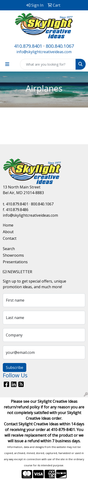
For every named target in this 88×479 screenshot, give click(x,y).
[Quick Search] (48, 64)
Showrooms (13, 255)
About (8, 231)
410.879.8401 (28, 46)
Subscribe (14, 367)
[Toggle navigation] (7, 64)
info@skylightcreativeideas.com (44, 51)
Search (9, 248)
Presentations (15, 261)
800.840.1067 (60, 46)
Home (8, 225)
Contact (9, 238)
